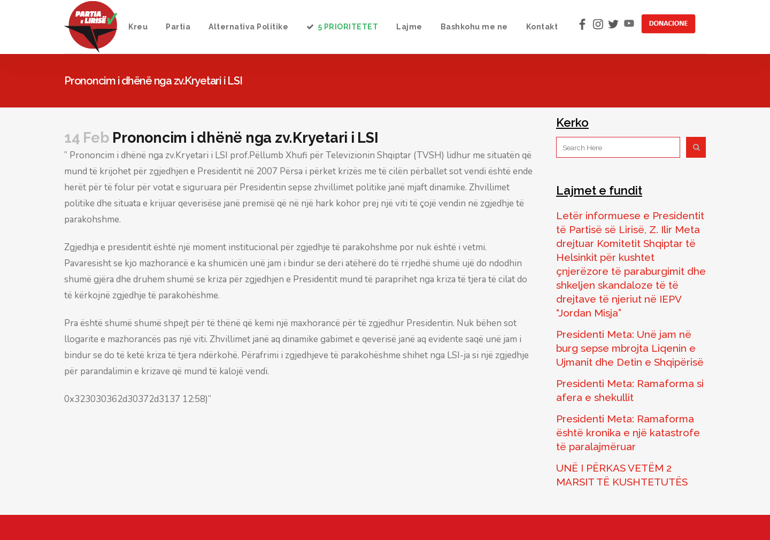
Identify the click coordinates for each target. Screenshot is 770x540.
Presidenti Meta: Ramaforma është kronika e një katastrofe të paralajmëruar (628, 432)
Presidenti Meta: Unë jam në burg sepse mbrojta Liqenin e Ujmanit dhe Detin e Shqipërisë (630, 348)
